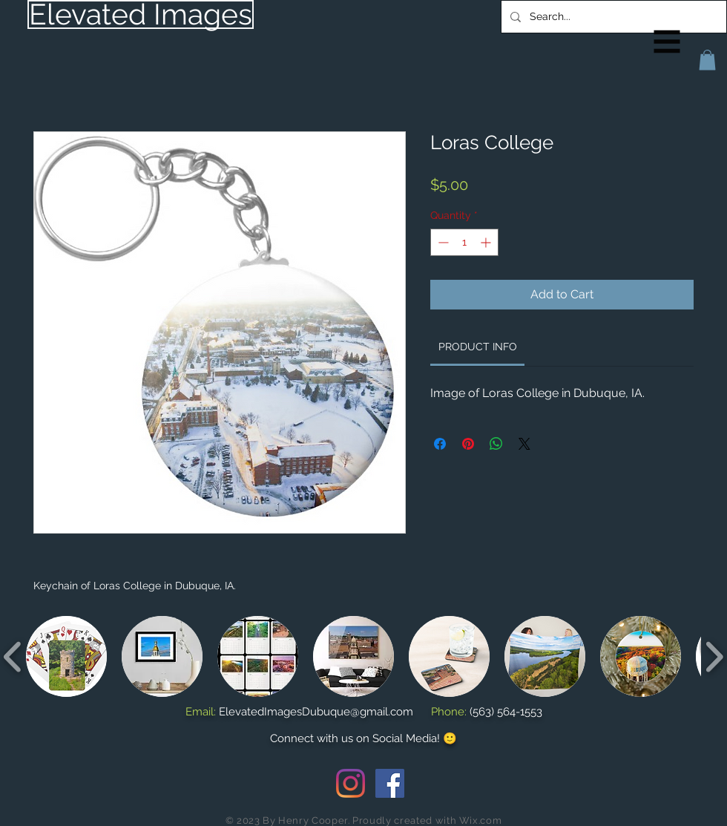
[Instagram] (350, 783)
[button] (667, 42)
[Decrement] (441, 242)
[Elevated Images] (140, 14)
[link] (477, 347)
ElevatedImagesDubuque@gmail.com (316, 711)
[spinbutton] (464, 242)
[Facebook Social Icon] (389, 783)
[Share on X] (524, 444)
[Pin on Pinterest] (468, 444)
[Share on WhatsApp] (496, 444)
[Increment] (487, 242)
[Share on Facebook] (440, 444)
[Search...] (612, 17)
